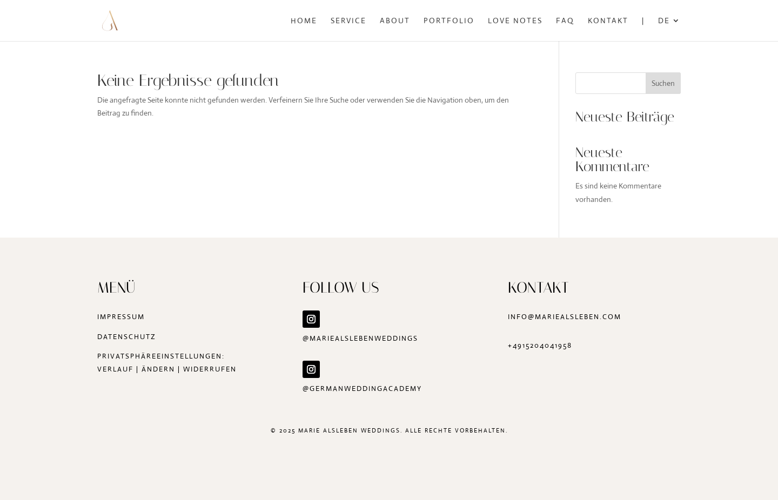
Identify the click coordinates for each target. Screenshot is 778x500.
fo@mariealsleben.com (569, 316)
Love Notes (515, 21)
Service (348, 21)
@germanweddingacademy (364, 388)
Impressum (121, 316)
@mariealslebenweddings (360, 338)
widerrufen (210, 369)
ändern (158, 369)
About (395, 21)
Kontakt (608, 21)
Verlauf (115, 369)
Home (304, 21)
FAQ (565, 21)
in (512, 316)
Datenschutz (126, 336)
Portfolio (449, 21)
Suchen (663, 83)
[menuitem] (669, 29)
